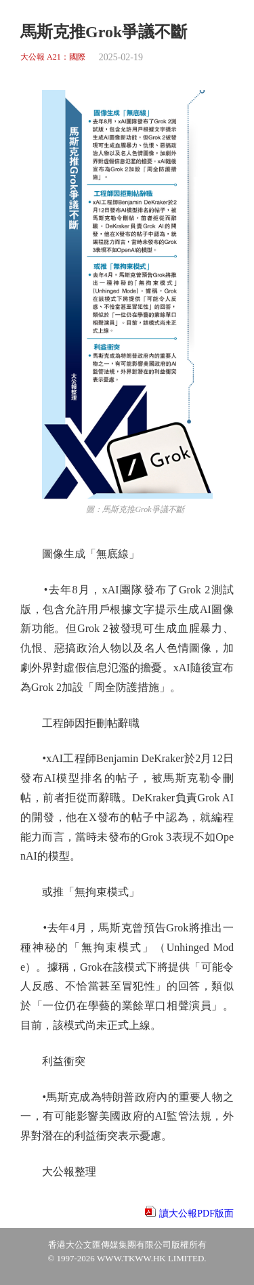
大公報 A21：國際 (52, 57)
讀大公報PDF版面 (196, 1213)
